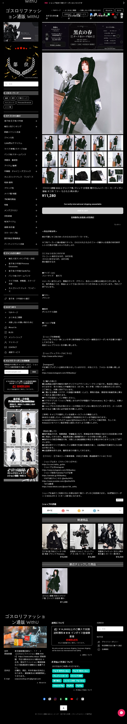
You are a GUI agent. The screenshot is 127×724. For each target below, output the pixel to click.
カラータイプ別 (11, 233)
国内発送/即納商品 (12, 238)
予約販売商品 (10, 199)
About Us (109, 10)
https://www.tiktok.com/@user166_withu (59, 487)
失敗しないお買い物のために (90, 10)
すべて (49, 511)
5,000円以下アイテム (13, 143)
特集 (6, 205)
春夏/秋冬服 (9, 227)
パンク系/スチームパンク (15, 155)
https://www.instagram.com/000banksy (58, 470)
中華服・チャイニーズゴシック (17, 171)
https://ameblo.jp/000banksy (54, 475)
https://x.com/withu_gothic (53, 464)
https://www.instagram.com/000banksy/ (59, 373)
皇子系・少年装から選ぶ (99, 17)
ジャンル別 (9, 138)
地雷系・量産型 (11, 160)
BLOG (119, 10)
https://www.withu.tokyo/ (52, 356)
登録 (34, 372)
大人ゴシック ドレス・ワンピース (18, 177)
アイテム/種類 (10, 166)
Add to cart (82, 210)
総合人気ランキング (12, 127)
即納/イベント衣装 (12, 132)
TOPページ (57, 10)
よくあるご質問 (70, 10)
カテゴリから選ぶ (54, 17)
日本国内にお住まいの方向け (82, 217)
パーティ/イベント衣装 (14, 244)
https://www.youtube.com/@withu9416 (58, 481)
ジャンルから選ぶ (76, 17)
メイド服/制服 (10, 194)
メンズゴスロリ (11, 210)
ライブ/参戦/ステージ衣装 (15, 149)
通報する (119, 500)
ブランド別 (9, 188)
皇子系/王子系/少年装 (13, 121)
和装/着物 (8, 182)
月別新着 (8, 216)
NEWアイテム (10, 222)
